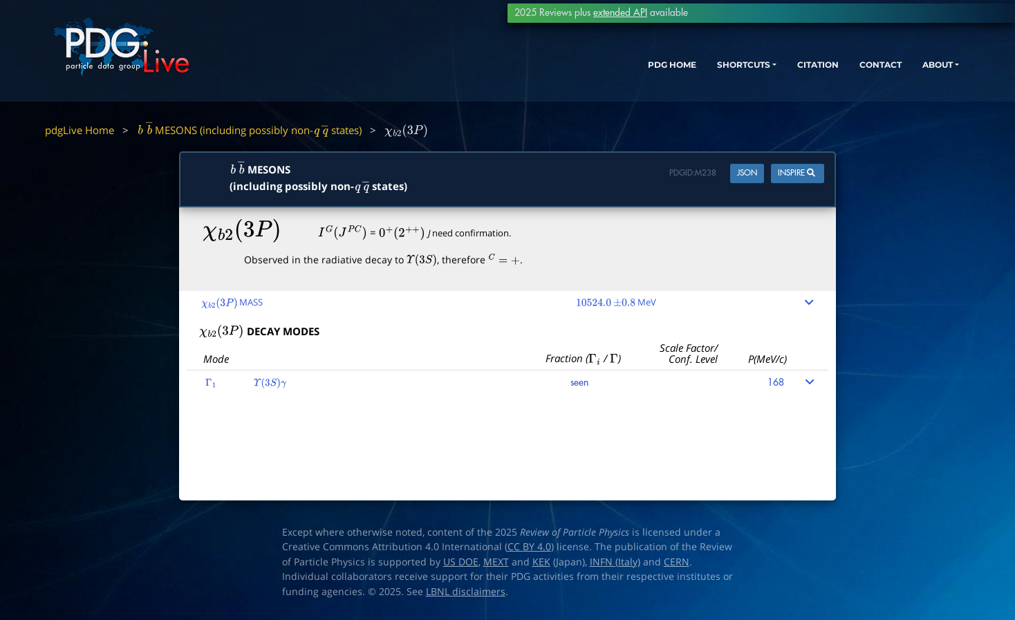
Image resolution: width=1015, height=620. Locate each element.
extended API (620, 12)
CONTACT (842, 74)
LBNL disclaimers (465, 591)
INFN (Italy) (615, 562)
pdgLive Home (79, 130)
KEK (541, 562)
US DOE (460, 562)
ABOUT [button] (907, 74)
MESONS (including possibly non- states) (249, 130)
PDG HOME (597, 74)
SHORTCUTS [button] (682, 74)
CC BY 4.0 (529, 547)
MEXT (496, 562)
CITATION (770, 74)
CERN (676, 562)
